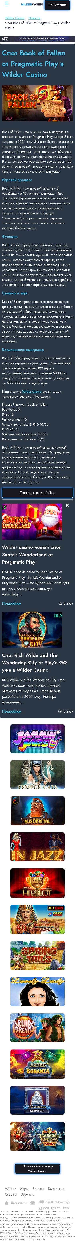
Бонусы (38, 1188)
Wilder (10, 1188)
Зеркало (27, 1194)
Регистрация (57, 5)
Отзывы (11, 1194)
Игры (24, 1188)
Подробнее (11, 603)
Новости (34, 18)
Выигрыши (56, 1188)
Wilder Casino (14, 18)
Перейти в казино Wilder (37, 492)
